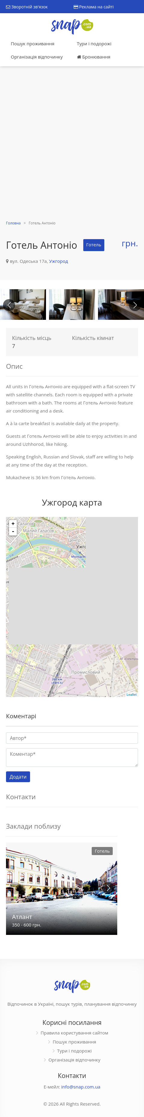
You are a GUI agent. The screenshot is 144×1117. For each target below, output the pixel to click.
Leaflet (131, 694)
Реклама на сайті (94, 7)
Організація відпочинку (37, 57)
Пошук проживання (32, 44)
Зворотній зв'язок (27, 7)
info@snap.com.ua (80, 1087)
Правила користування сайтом (74, 1033)
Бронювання (93, 57)
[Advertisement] (72, 144)
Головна (13, 223)
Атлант (22, 917)
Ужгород (58, 261)
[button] (135, 305)
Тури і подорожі (94, 44)
